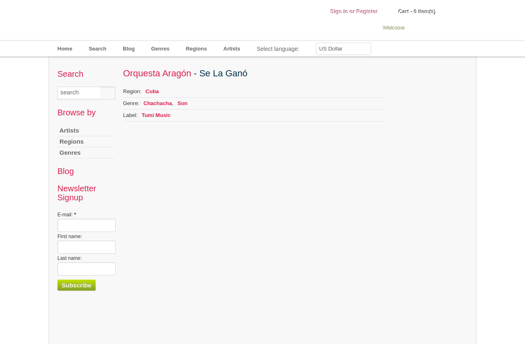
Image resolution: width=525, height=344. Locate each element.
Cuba (152, 91)
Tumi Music (156, 115)
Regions (196, 49)
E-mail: (66, 215)
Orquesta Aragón (157, 73)
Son (183, 103)
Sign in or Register (354, 12)
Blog (129, 49)
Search (97, 49)
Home (64, 49)
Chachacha (158, 103)
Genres (160, 49)
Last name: (69, 258)
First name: (69, 236)
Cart (417, 12)
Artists (232, 49)
